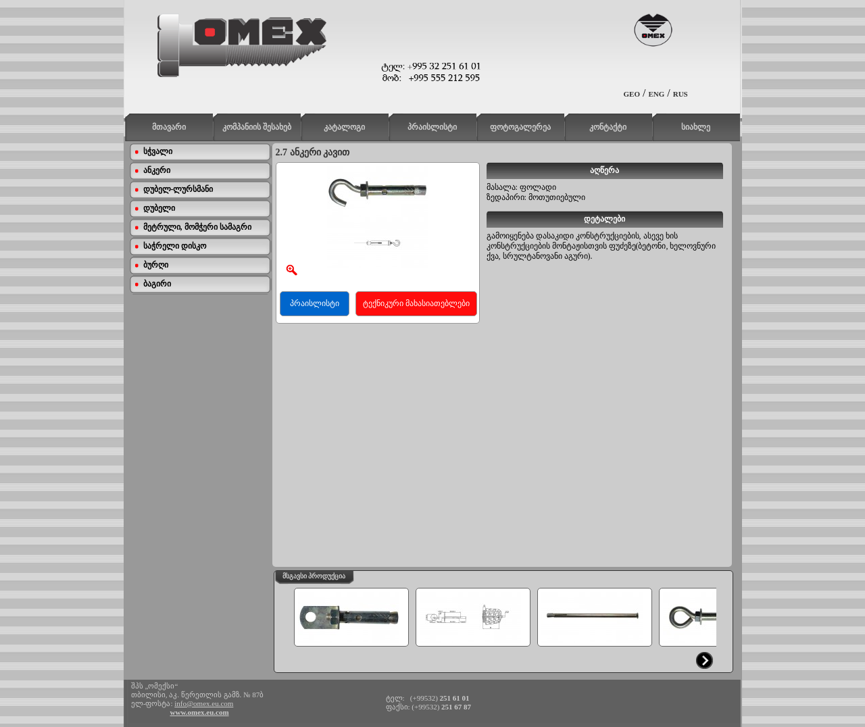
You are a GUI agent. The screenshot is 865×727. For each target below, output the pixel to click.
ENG (656, 94)
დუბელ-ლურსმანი (178, 189)
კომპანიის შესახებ (256, 127)
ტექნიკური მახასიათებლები (416, 303)
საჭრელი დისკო (174, 246)
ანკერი (156, 170)
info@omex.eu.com (203, 703)
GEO (632, 94)
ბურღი (155, 265)
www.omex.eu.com (199, 712)
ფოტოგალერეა (520, 127)
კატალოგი (344, 127)
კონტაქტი (607, 127)
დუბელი (159, 208)
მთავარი (169, 127)
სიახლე (695, 127)
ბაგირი (157, 284)
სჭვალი (157, 151)
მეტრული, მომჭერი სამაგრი (197, 227)
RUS (680, 94)
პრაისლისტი (432, 127)
